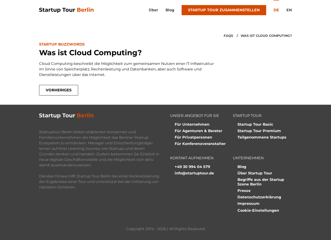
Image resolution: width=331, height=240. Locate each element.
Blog (170, 10)
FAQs (228, 36)
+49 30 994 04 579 (192, 167)
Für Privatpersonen (193, 137)
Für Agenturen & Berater (198, 131)
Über (153, 10)
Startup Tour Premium (259, 131)
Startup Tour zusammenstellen (224, 10)
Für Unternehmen (192, 124)
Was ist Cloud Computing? (266, 36)
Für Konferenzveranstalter (200, 144)
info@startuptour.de (194, 173)
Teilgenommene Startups (261, 137)
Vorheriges (58, 90)
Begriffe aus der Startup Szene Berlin (260, 181)
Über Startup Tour (254, 173)
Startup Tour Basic (255, 124)
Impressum (248, 203)
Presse (244, 190)
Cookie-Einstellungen (258, 210)
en (289, 10)
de (276, 10)
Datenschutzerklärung (259, 197)
